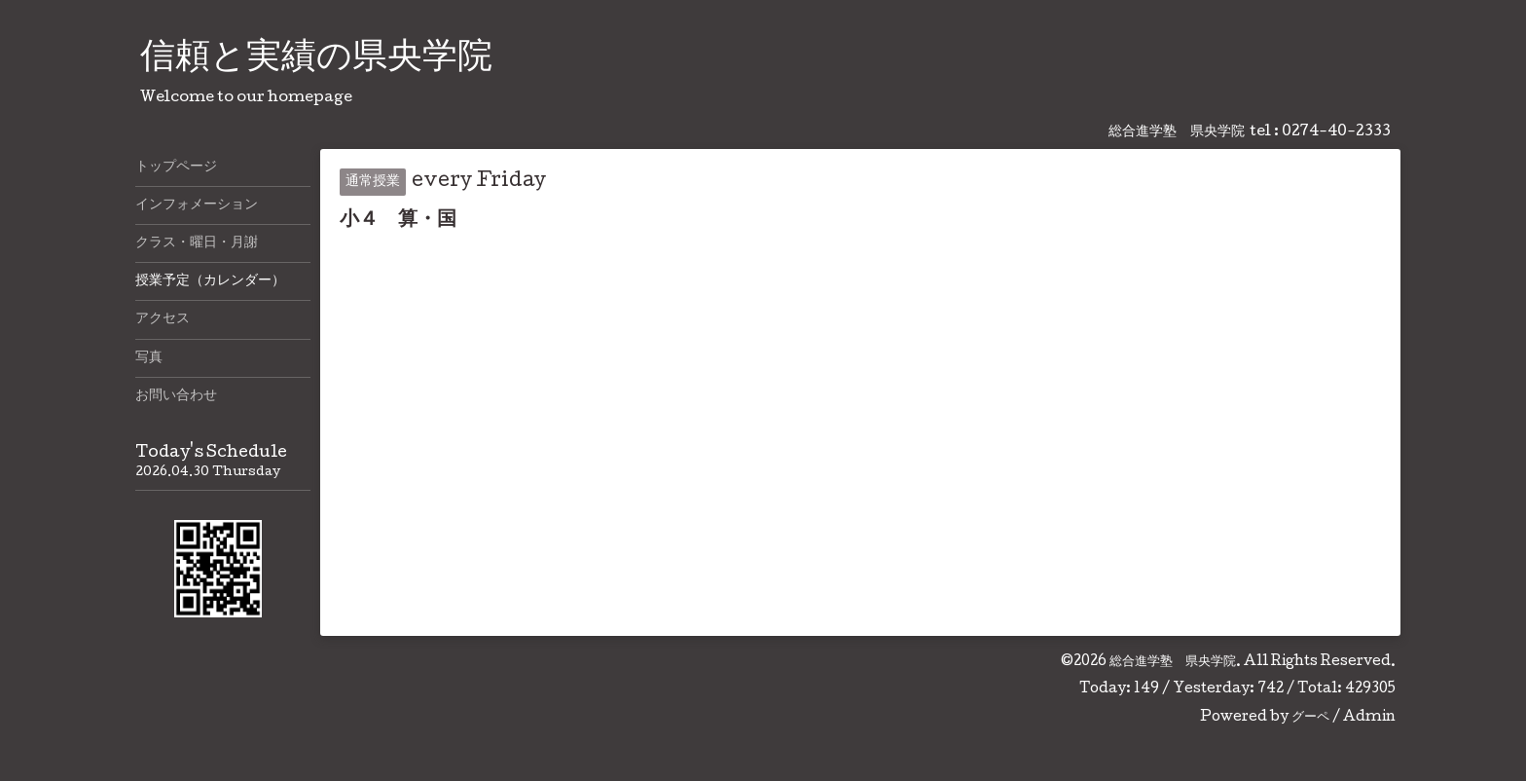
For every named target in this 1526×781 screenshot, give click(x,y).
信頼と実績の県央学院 (316, 59)
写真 (149, 358)
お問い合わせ (176, 396)
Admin (1369, 718)
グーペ (1310, 718)
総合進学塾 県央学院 (1172, 662)
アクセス (162, 319)
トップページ (176, 167)
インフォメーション (196, 205)
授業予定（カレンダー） (210, 281)
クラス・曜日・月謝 (196, 243)
